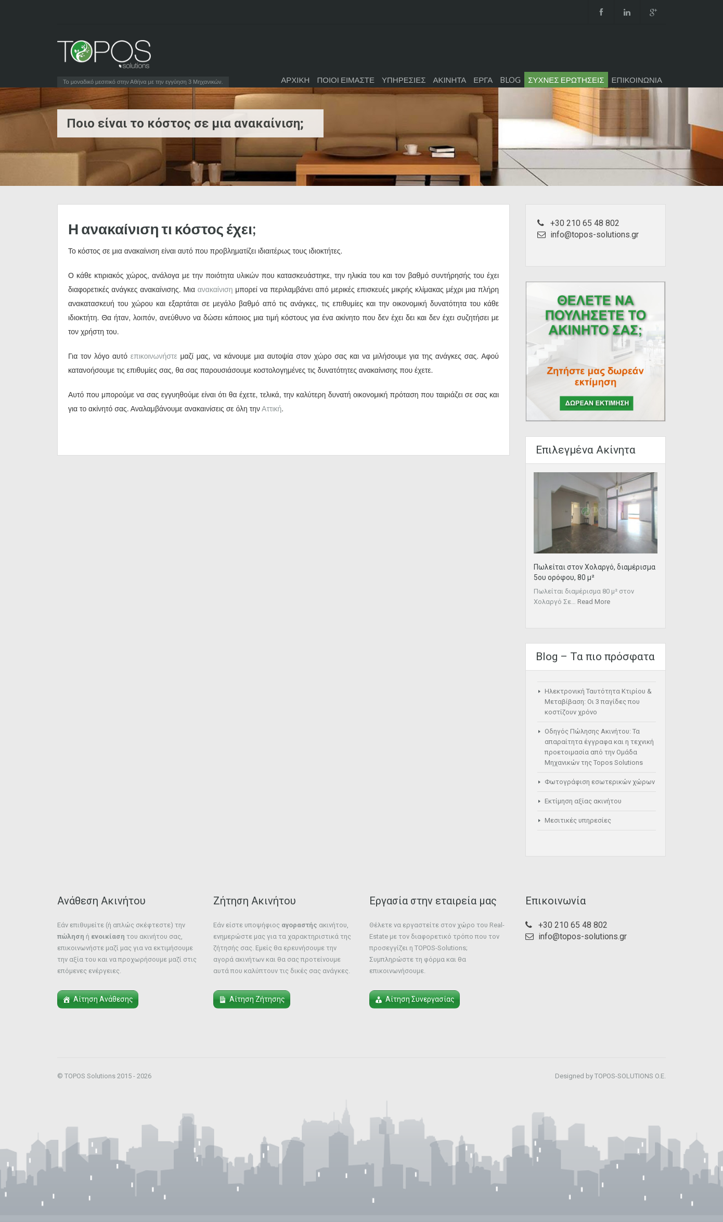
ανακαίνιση (215, 289)
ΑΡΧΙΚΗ (295, 79)
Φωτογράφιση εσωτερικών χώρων (600, 782)
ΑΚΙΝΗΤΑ (449, 79)
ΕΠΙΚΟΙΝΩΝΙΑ (637, 79)
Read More (593, 602)
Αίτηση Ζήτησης (257, 999)
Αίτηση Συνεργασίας (420, 999)
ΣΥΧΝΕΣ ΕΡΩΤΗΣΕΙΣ (566, 79)
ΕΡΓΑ (483, 79)
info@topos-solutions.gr (594, 235)
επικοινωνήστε (154, 356)
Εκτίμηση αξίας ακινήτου (583, 801)
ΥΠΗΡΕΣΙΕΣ (403, 79)
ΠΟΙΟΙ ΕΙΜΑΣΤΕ (346, 79)
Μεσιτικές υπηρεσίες (578, 820)
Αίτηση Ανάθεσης (103, 999)
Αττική (271, 409)
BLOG (510, 79)
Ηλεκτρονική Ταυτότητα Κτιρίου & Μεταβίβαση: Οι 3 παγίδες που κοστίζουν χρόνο (598, 701)
